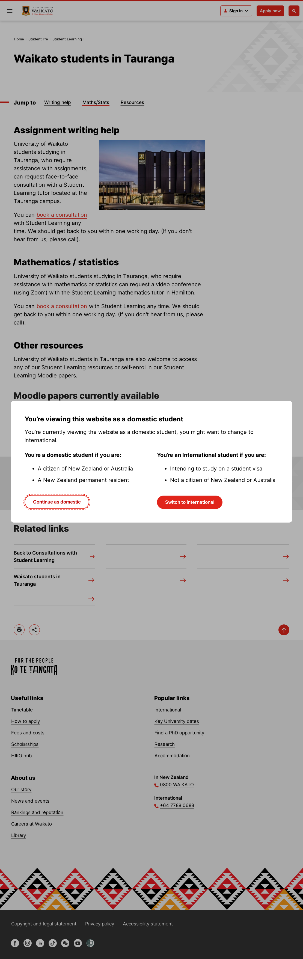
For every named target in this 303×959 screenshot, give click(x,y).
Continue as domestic (57, 502)
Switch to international (189, 502)
